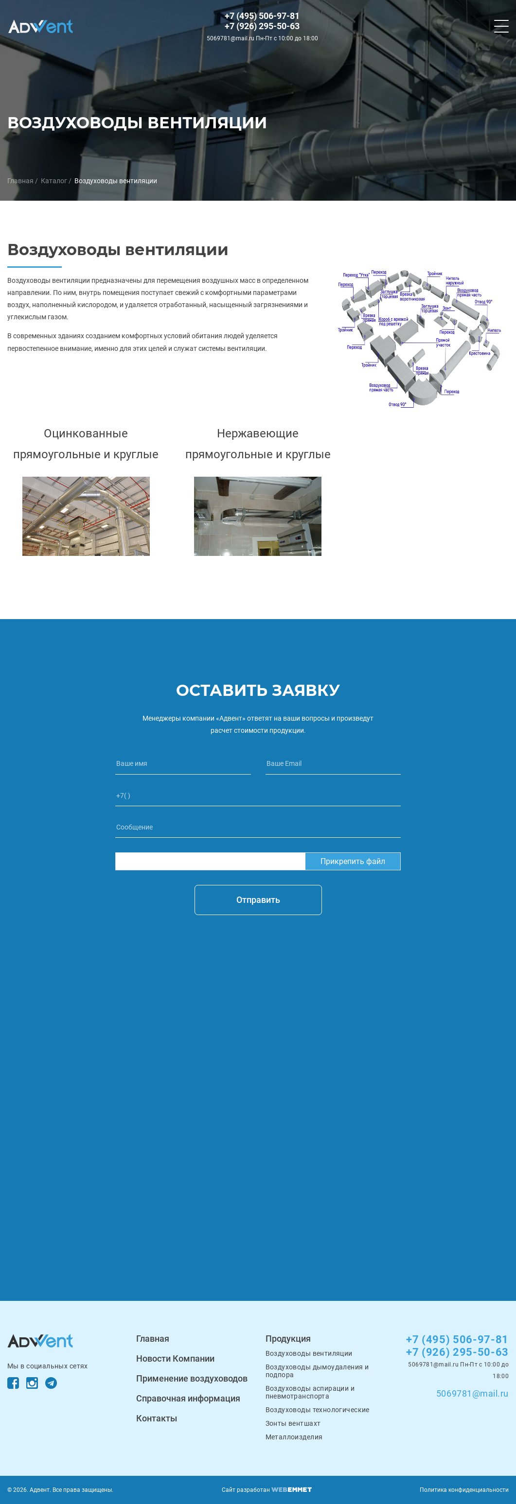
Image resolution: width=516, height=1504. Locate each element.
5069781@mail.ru (472, 1393)
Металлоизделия (294, 1437)
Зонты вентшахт (293, 1423)
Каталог (54, 181)
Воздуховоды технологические (318, 1410)
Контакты (156, 1418)
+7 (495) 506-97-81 (262, 16)
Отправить (258, 900)
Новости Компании (175, 1358)
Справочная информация (188, 1398)
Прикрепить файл (352, 861)
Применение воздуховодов (192, 1378)
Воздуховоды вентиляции (115, 181)
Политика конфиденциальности (464, 1490)
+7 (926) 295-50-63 (262, 26)
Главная (20, 181)
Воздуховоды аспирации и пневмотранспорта (310, 1392)
